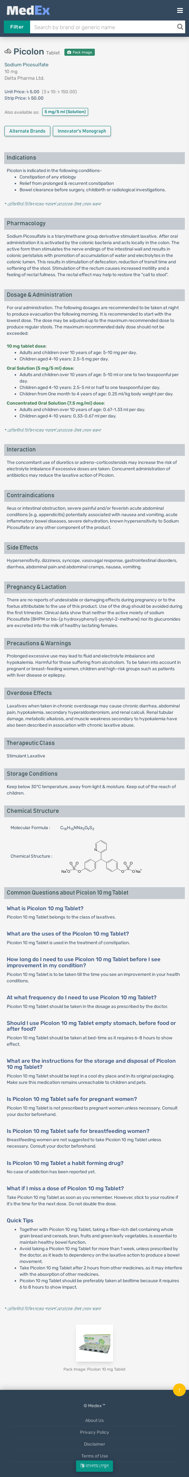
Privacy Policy (94, 1432)
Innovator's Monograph (82, 131)
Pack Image (79, 52)
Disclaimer (94, 1444)
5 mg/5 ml (65, 111)
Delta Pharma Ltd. (24, 78)
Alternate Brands (27, 131)
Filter (16, 27)
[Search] (180, 27)
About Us (94, 1420)
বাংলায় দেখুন (94, 1466)
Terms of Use (94, 1455)
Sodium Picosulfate (26, 65)
